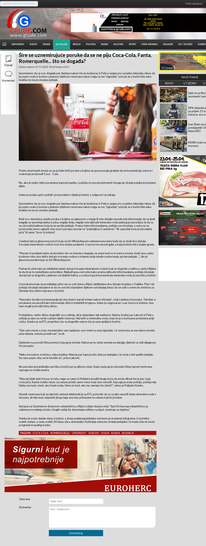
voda (105, 433)
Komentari (8, 80)
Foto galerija (193, 3)
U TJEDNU (189, 83)
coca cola (40, 433)
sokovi (93, 433)
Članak (8, 65)
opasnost (79, 433)
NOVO (169, 83)
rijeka (115, 433)
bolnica (128, 433)
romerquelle (60, 433)
